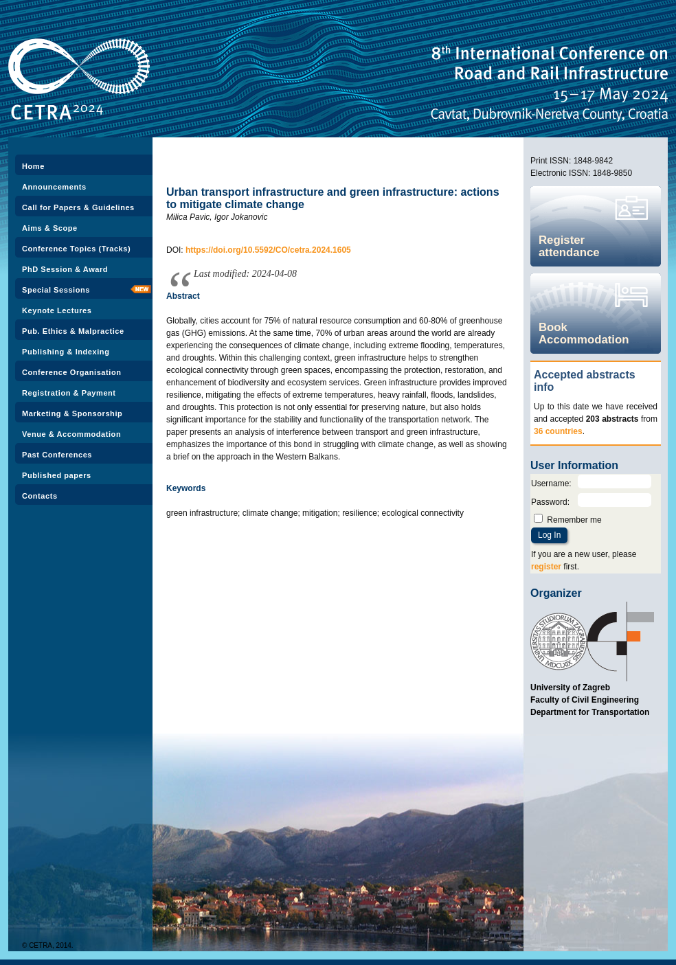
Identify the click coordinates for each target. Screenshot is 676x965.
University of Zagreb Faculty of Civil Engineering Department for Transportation (589, 700)
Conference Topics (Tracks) (76, 249)
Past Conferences (57, 455)
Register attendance (569, 246)
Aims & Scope (50, 228)
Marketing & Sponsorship (72, 413)
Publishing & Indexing (65, 352)
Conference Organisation (71, 372)
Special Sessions (56, 290)
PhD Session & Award (65, 269)
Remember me (574, 520)
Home (33, 166)
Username (550, 483)
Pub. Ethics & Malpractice (73, 331)
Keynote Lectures (56, 310)
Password (549, 502)
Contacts (40, 496)
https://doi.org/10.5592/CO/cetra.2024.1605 (268, 250)
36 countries (558, 431)
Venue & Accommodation (71, 434)
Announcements (54, 187)
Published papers (56, 475)
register (546, 566)
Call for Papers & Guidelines (78, 207)
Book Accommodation (584, 333)
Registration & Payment (69, 393)
